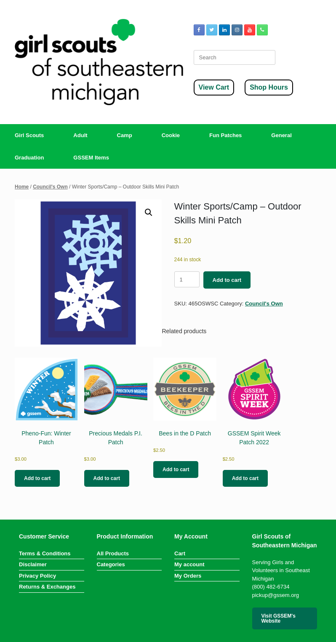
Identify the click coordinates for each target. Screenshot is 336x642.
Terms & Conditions (45, 553)
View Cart (214, 87)
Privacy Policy (37, 576)
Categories (111, 564)
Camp (124, 135)
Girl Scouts (29, 135)
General (281, 135)
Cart (179, 553)
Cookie (171, 135)
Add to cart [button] (37, 478)
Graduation (29, 157)
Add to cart (227, 280)
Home (22, 187)
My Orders (187, 576)
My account (189, 564)
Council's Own (50, 187)
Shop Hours (269, 87)
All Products (113, 553)
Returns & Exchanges (47, 587)
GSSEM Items (91, 157)
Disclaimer (33, 564)
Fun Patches (225, 135)
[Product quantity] (187, 279)
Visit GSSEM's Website (278, 618)
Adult (80, 135)
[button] (148, 212)
